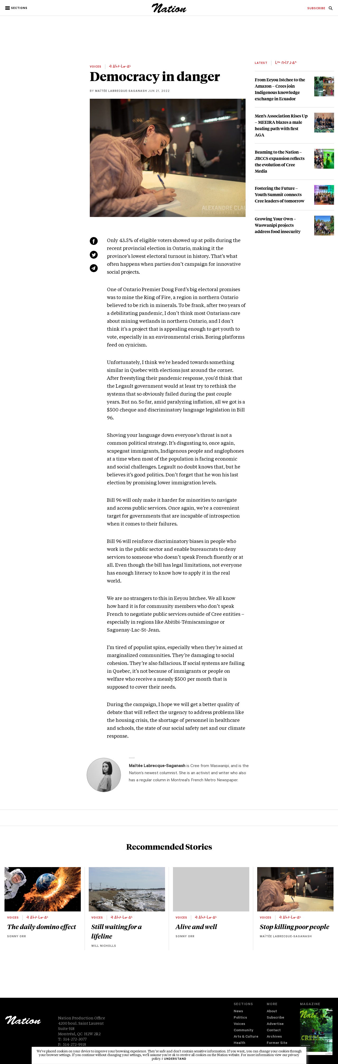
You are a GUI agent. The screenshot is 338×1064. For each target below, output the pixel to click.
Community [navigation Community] (243, 1031)
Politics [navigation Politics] (240, 1018)
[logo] (169, 12)
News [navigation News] (238, 1012)
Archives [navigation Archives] (274, 1037)
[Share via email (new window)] (94, 268)
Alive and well (196, 926)
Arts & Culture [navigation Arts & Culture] (246, 1037)
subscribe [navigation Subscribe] (316, 8)
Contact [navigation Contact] (274, 1031)
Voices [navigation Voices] (239, 1024)
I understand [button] (174, 1059)
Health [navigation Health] (239, 1043)
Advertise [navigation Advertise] (275, 1024)
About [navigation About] (272, 1012)
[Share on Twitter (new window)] (94, 254)
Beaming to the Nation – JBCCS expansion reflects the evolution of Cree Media (279, 161)
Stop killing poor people (294, 926)
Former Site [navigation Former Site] (277, 1043)
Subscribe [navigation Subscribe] (275, 1018)
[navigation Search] (330, 9)
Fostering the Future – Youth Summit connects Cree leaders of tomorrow (279, 194)
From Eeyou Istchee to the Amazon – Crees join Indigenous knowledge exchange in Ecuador (280, 89)
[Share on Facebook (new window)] (94, 241)
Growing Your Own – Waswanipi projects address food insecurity (278, 225)
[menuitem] (316, 9)
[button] (16, 8)
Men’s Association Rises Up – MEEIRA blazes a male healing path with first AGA (281, 125)
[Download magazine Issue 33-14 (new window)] (316, 1032)
